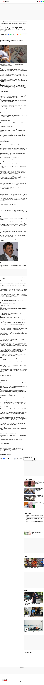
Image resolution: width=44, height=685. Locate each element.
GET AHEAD (29, 1)
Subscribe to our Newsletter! (28, 457)
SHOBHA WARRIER (2, 35)
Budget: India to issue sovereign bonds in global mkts (39, 489)
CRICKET (24, 1)
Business (4, 23)
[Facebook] (41, 1)
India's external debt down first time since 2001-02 (39, 496)
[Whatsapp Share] (11, 34)
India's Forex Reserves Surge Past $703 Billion (34, 521)
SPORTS (26, 1)
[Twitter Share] (13, 34)
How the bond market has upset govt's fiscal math (39, 503)
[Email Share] (9, 34)
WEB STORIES (27, 556)
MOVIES (21, 1)
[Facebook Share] (15, 34)
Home (1, 23)
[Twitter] (38, 1)
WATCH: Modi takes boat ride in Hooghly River (32, 631)
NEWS (15, 1)
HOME (13, 1)
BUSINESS (18, 1)
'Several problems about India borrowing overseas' (39, 482)
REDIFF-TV (33, 1)
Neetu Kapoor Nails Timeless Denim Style (32, 618)
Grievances (22, 681)
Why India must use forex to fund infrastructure (33, 509)
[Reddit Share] (18, 34)
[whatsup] (43, 1)
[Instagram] (39, 1)
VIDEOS (26, 590)
